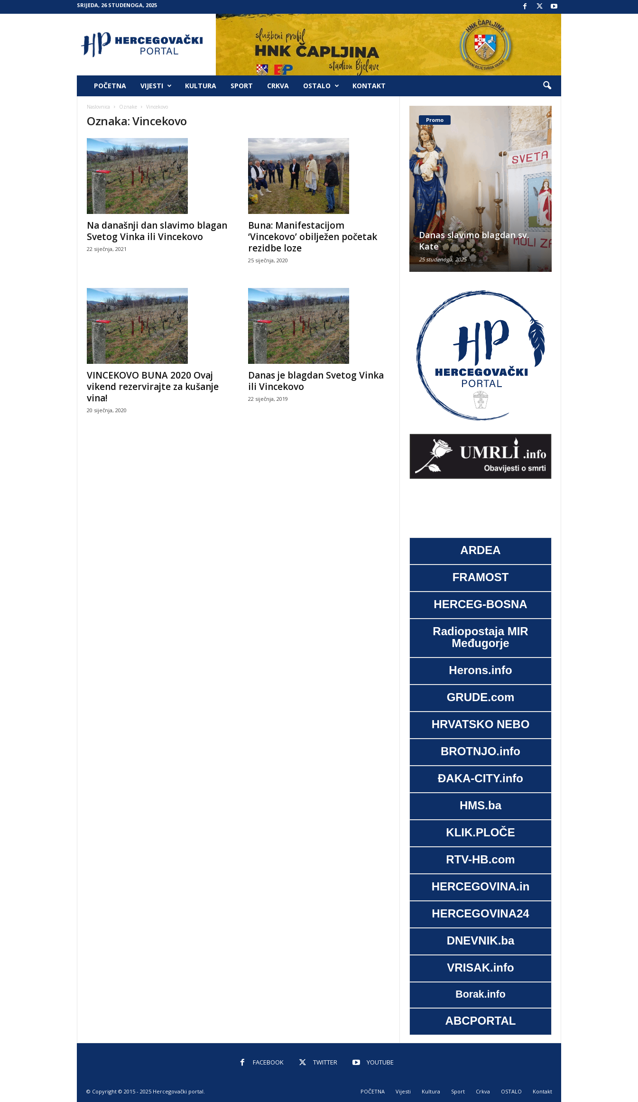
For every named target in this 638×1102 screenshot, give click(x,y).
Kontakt (369, 85)
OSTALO (321, 85)
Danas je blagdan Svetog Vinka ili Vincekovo (316, 381)
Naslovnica (98, 106)
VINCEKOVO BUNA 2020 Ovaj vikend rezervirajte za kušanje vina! (153, 386)
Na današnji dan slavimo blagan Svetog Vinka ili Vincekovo (157, 231)
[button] (546, 85)
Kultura (200, 85)
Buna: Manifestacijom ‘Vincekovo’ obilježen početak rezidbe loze (312, 236)
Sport (242, 85)
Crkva (278, 85)
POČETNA (110, 85)
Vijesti (156, 85)
